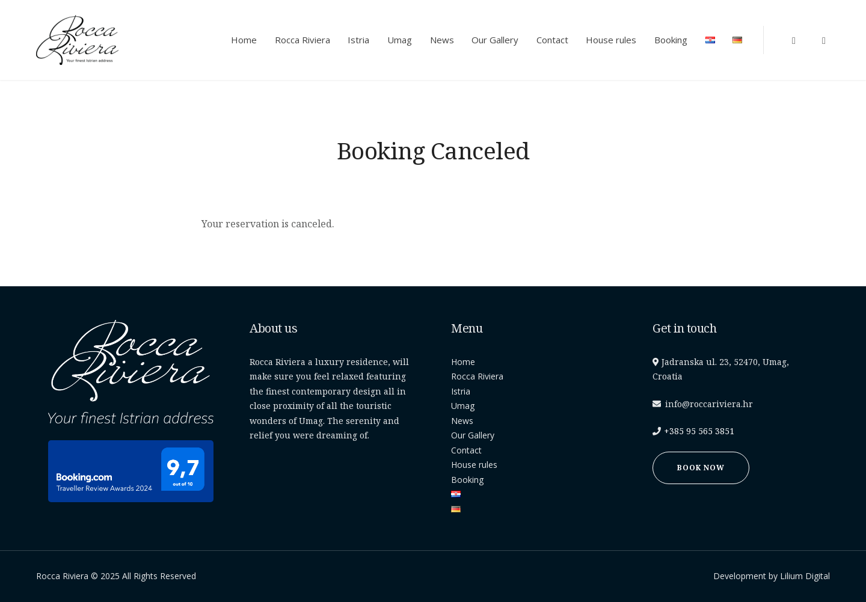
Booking (670, 40)
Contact (552, 40)
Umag (399, 40)
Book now (701, 467)
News (442, 40)
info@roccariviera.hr (709, 404)
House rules (611, 40)
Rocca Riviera (302, 40)
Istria (358, 40)
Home (244, 40)
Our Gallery (494, 40)
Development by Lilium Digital (771, 576)
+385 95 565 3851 (699, 431)
